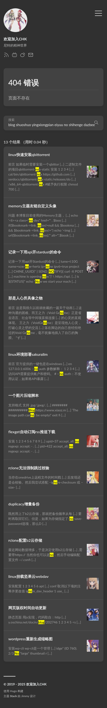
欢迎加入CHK (15, 39)
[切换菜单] (98, 12)
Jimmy (25, 696)
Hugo (13, 691)
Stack (13, 696)
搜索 (11, 120)
